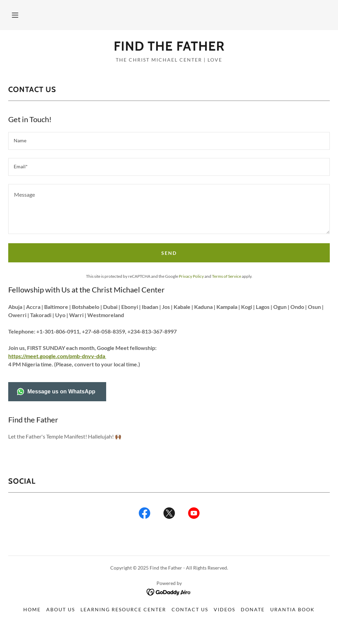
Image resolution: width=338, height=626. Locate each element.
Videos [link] (224, 609)
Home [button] (32, 609)
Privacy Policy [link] (191, 276)
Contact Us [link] (190, 609)
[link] (169, 48)
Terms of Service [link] (226, 276)
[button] (15, 15)
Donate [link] (253, 609)
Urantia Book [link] (292, 609)
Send (169, 253)
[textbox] (169, 141)
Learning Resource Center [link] (123, 609)
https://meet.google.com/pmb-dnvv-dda (57, 356)
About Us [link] (60, 609)
